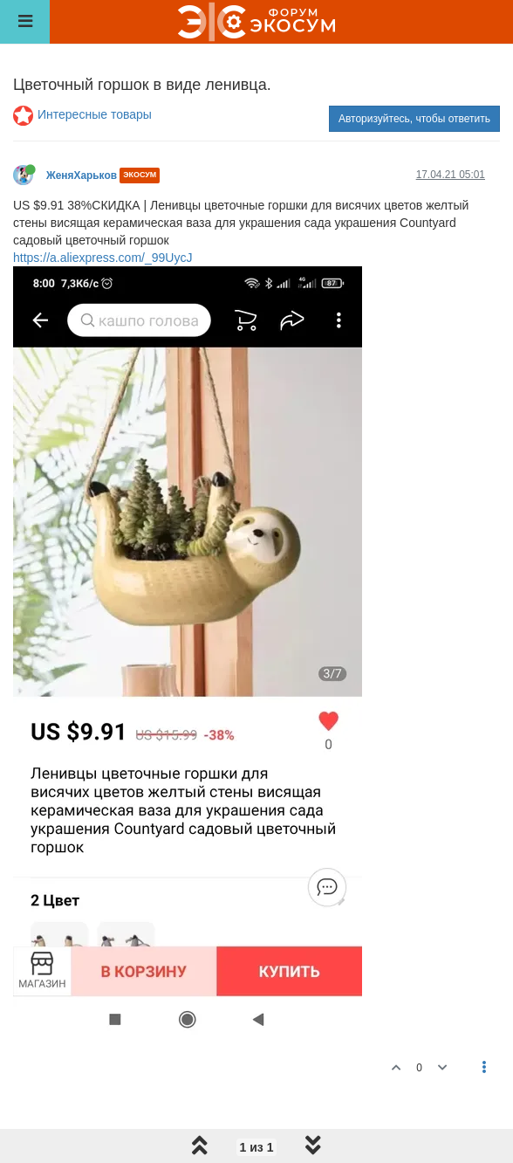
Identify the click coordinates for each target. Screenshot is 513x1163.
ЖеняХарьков (81, 175)
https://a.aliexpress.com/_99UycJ (102, 258)
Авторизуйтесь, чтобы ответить (414, 119)
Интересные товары (95, 114)
